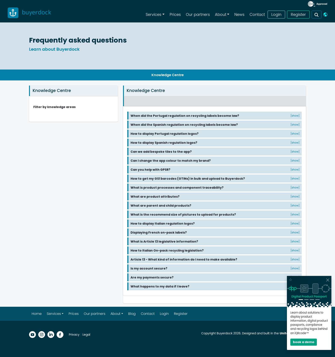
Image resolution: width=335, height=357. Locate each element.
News (239, 14)
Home (37, 313)
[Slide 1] (301, 299)
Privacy (74, 334)
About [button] (220, 14)
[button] (316, 14)
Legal (86, 334)
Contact (257, 14)
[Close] (327, 280)
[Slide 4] (317, 299)
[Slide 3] (312, 299)
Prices (175, 14)
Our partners (198, 14)
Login (276, 14)
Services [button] (153, 14)
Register (298, 14)
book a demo (303, 342)
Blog (132, 313)
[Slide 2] (306, 299)
